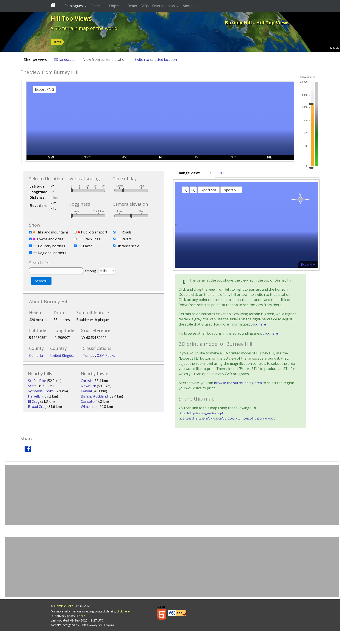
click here (258, 324)
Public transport (94, 232)
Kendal (86, 391)
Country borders (51, 246)
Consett (87, 401)
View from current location (104, 59)
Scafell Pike (37, 380)
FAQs (144, 5)
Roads (127, 232)
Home (57, 42)
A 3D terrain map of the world (83, 28)
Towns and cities (49, 239)
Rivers (127, 239)
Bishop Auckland (94, 396)
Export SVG (209, 190)
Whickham (89, 406)
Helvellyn (35, 396)
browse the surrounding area (238, 382)
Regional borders (52, 253)
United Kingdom (63, 355)
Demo (132, 5)
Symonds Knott (40, 391)
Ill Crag (33, 401)
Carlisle (87, 380)
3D (209, 173)
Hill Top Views (71, 18)
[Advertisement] (172, 495)
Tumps (89, 355)
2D (221, 173)
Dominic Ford (63, 606)
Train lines (91, 239)
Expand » (308, 264)
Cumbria (36, 355)
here (82, 616)
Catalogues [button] (74, 5)
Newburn (88, 386)
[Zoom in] (185, 189)
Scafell (33, 386)
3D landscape (64, 59)
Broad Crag (37, 406)
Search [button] (96, 5)
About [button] (188, 5)
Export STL (231, 190)
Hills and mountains (52, 232)
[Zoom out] (193, 189)
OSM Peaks (106, 355)
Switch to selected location (155, 59)
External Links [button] (164, 5)
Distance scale (127, 246)
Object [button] (114, 5)
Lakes (87, 246)
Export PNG (44, 89)
